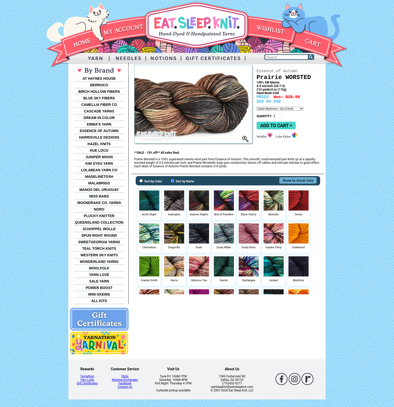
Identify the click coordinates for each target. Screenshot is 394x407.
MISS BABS (99, 196)
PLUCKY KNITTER (99, 216)
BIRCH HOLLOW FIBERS (99, 92)
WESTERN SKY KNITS (99, 255)
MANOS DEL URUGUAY (99, 190)
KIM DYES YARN (99, 163)
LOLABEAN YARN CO (99, 170)
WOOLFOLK (99, 268)
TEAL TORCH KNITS (99, 249)
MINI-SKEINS (99, 294)
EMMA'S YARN (99, 124)
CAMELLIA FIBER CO (99, 105)
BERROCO (99, 85)
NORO (99, 209)
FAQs (124, 376)
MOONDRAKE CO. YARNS (99, 203)
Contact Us (125, 387)
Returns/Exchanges (125, 380)
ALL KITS (99, 301)
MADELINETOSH (99, 177)
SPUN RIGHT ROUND (99, 235)
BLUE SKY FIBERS (99, 98)
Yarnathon (87, 376)
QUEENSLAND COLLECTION (99, 222)
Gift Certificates (87, 383)
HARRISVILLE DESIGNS (99, 137)
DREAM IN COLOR (99, 118)
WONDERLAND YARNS (99, 262)
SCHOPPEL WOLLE (99, 229)
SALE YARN (99, 281)
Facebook (124, 383)
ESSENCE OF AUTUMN (99, 131)
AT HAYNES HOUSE (99, 78)
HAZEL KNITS (99, 144)
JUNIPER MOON (99, 157)
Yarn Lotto (87, 380)
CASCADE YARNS (99, 111)
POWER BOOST (99, 288)
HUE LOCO (99, 150)
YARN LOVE (99, 275)
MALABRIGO (99, 183)
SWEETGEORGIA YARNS (99, 242)
